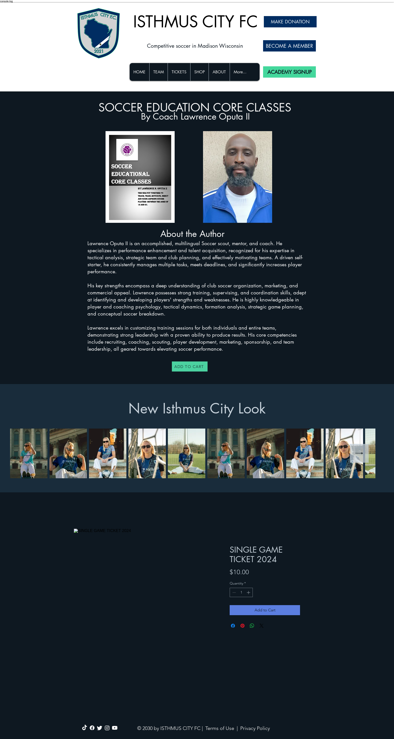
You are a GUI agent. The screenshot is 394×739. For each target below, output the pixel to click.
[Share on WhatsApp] (252, 626)
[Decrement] (233, 592)
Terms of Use (219, 728)
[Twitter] (99, 728)
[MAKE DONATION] (290, 21)
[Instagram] (107, 728)
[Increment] (249, 592)
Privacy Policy (255, 728)
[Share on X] (262, 626)
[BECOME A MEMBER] (289, 45)
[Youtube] (115, 728)
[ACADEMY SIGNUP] (289, 72)
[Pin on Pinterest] (242, 626)
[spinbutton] (241, 592)
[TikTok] (84, 728)
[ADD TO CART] (190, 366)
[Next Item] (359, 453)
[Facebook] (92, 728)
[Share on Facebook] (233, 626)
